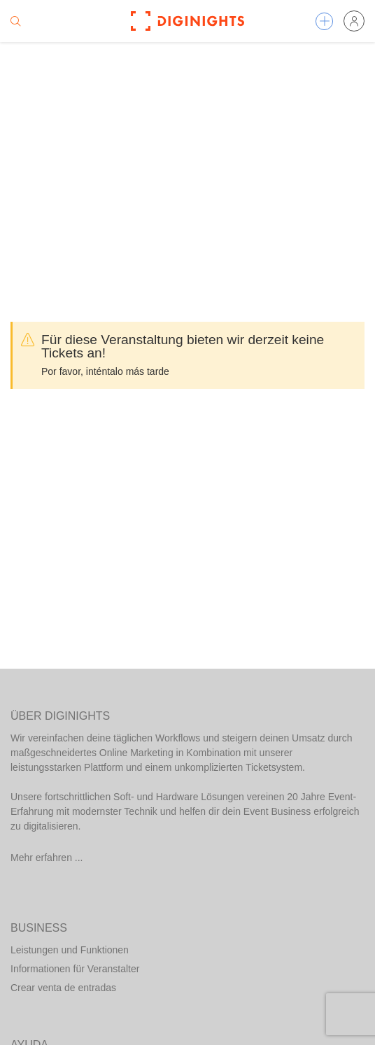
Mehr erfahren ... (46, 857)
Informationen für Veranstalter (74, 968)
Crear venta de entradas (63, 987)
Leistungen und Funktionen (69, 949)
